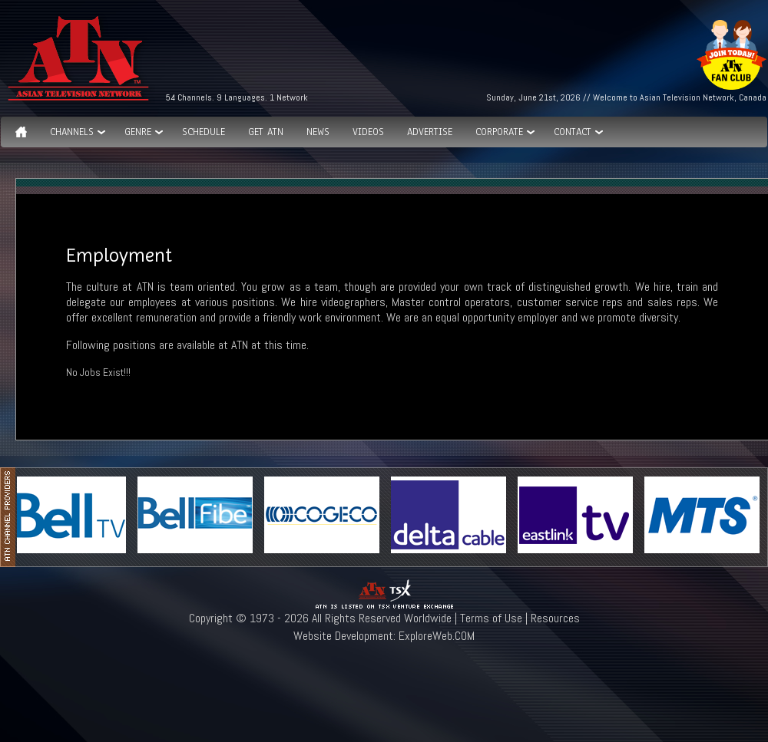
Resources (555, 618)
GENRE (137, 132)
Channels (72, 132)
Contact (572, 132)
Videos (368, 132)
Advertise (429, 132)
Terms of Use (491, 618)
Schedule (203, 132)
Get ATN (265, 132)
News (317, 132)
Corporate (499, 132)
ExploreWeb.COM (437, 636)
